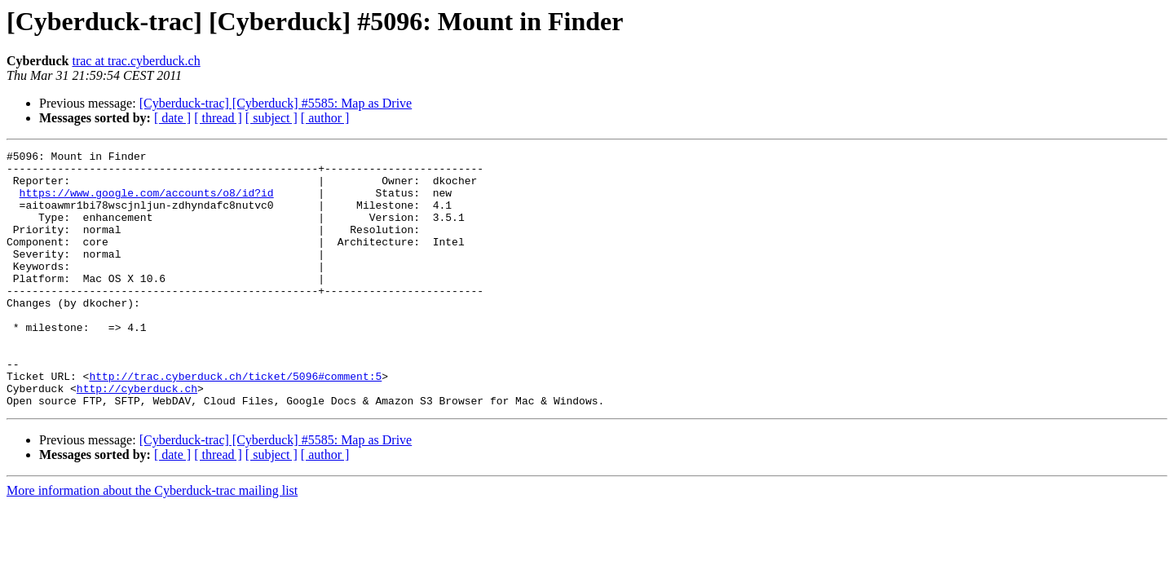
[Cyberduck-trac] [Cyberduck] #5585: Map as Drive (276, 103)
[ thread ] (218, 118)
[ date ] (172, 118)
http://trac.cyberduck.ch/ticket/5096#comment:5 (235, 422)
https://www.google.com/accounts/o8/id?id (147, 202)
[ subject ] (271, 118)
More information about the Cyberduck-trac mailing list (152, 542)
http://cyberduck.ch (137, 437)
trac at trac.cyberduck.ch (136, 61)
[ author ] (325, 118)
